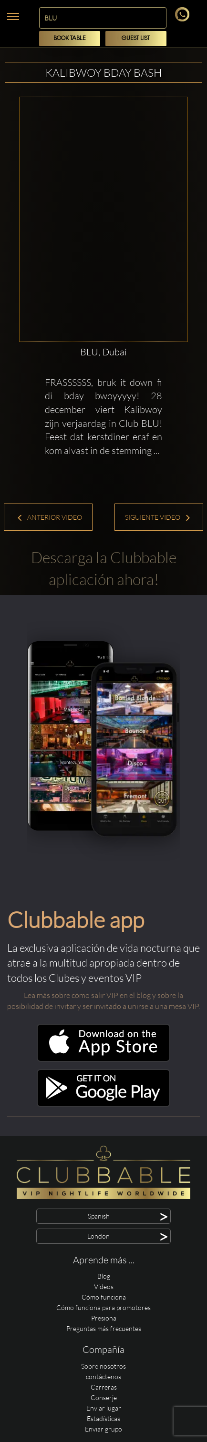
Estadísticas (103, 1418)
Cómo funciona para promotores (103, 1307)
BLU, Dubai (103, 352)
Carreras (104, 1387)
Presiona (103, 1318)
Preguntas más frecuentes (103, 1328)
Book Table (69, 38)
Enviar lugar (103, 1408)
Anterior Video (49, 517)
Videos (104, 1286)
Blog (103, 1276)
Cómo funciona (104, 1297)
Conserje (104, 1397)
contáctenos (103, 1376)
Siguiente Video (158, 517)
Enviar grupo (103, 1429)
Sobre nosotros (103, 1366)
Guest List (136, 38)
